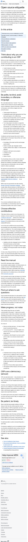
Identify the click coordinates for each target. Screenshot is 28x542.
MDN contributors (6, 468)
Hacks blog (3, 536)
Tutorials (3, 532)
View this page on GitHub (7, 469)
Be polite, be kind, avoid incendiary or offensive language (12, 36)
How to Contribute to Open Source (11, 441)
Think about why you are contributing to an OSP (12, 33)
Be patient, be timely (6, 49)
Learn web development (6, 527)
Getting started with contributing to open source (14, 446)
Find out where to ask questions (9, 43)
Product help (4, 504)
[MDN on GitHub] (1, 487)
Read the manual (5, 41)
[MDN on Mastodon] (8, 487)
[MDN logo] (3, 481)
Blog (2, 495)
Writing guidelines (5, 515)
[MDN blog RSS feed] (10, 487)
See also (4, 51)
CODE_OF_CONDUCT (9, 179)
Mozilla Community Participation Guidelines (10, 185)
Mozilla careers (4, 497)
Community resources (8, 273)
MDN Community (5, 510)
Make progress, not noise (7, 45)
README (23, 270)
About (2, 493)
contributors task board (6, 217)
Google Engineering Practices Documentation (13, 448)
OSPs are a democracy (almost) (9, 47)
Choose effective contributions (8, 39)
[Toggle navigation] (25, 1)
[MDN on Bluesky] (4, 487)
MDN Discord (4, 517)
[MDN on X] (6, 487)
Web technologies (5, 525)
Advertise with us (5, 500)
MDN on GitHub (4, 519)
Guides (2, 530)
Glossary (3, 534)
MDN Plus (3, 502)
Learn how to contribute (7, 462)
